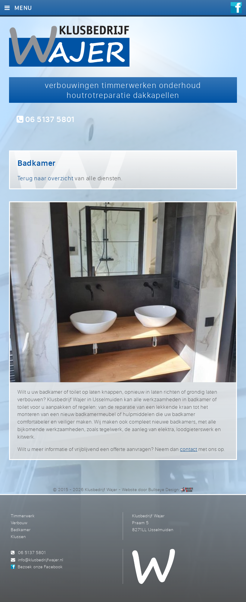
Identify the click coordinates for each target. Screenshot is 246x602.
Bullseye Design (163, 489)
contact (188, 449)
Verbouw (19, 522)
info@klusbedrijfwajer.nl (40, 560)
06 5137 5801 (46, 119)
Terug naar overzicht (45, 178)
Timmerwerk (23, 515)
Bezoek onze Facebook (40, 566)
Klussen (18, 536)
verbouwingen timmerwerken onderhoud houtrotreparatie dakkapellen (123, 90)
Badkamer (21, 529)
